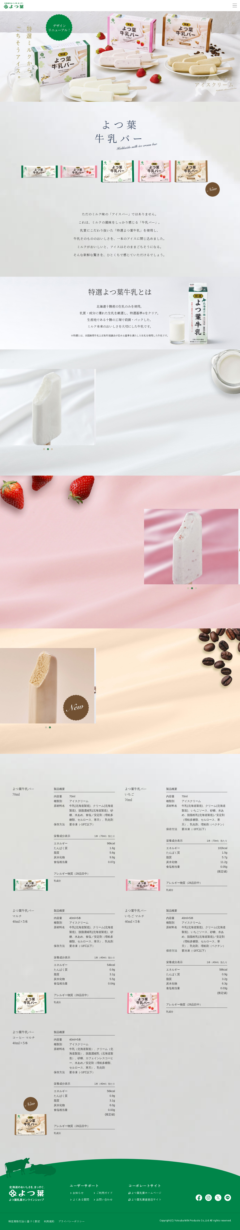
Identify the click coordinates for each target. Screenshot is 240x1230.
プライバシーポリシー (71, 1221)
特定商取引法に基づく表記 (24, 1221)
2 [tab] (48, 449)
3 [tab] (52, 449)
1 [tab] (44, 449)
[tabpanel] (48, 407)
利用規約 (49, 1221)
